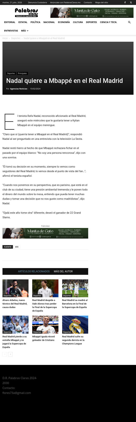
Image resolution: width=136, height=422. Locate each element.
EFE (16, 246)
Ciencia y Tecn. (108, 22)
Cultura (78, 22)
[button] (129, 22)
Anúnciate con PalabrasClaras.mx (65, 2)
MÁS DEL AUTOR (63, 271)
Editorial (9, 22)
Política (35, 22)
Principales (22, 73)
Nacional (49, 22)
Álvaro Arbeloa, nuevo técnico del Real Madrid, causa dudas (14, 304)
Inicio (5, 38)
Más (24, 30)
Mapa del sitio (101, 2)
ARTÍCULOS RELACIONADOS (34, 271)
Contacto (88, 2)
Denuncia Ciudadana (37, 2)
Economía (64, 22)
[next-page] (10, 354)
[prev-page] (4, 354)
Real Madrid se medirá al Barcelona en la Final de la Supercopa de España (75, 304)
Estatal (22, 22)
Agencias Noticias (18, 88)
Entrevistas (11, 30)
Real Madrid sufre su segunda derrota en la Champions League (73, 340)
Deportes (91, 22)
